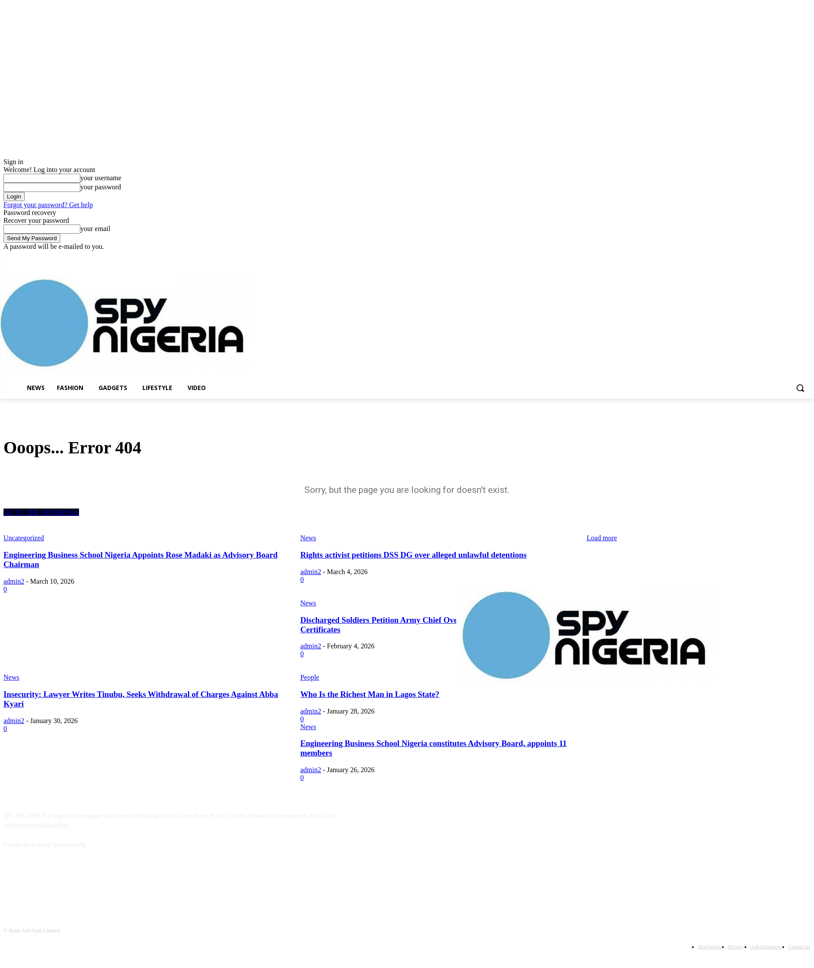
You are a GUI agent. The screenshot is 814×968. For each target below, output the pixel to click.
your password (100, 187)
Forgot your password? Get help (48, 204)
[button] (800, 387)
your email (95, 228)
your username (101, 178)
